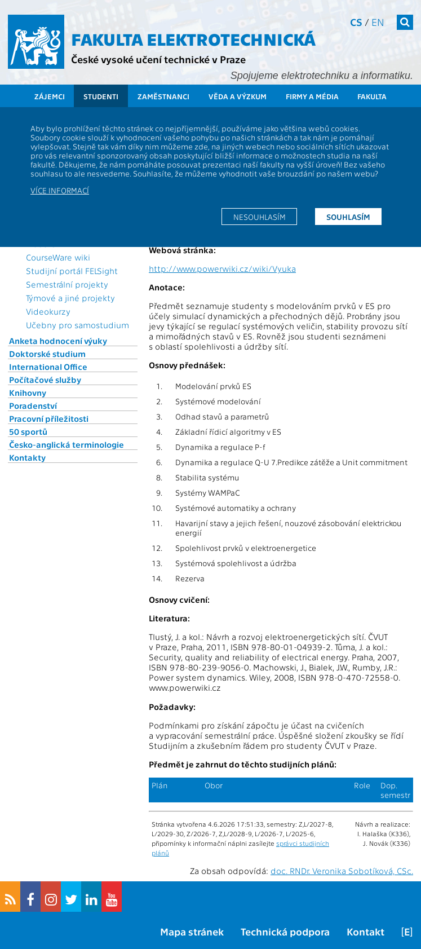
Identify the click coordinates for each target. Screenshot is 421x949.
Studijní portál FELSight (72, 271)
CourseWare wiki (58, 257)
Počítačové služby (45, 379)
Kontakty (27, 457)
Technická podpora (285, 931)
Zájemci (49, 96)
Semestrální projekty (67, 284)
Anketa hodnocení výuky (58, 341)
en (377, 22)
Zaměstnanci (163, 96)
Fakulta (372, 96)
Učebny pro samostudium (77, 325)
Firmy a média (312, 96)
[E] (407, 931)
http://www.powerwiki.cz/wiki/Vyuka (222, 268)
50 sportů (28, 431)
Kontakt (365, 931)
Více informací (59, 190)
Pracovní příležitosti (48, 418)
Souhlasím (348, 216)
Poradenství (33, 405)
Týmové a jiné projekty (70, 298)
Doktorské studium (47, 353)
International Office (48, 366)
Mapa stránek (192, 931)
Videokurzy (48, 311)
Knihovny (27, 392)
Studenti (100, 96)
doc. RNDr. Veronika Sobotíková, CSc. (342, 871)
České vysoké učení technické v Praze (158, 59)
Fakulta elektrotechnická (193, 38)
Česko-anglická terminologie (66, 444)
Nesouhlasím (259, 216)
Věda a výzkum (238, 96)
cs (356, 22)
